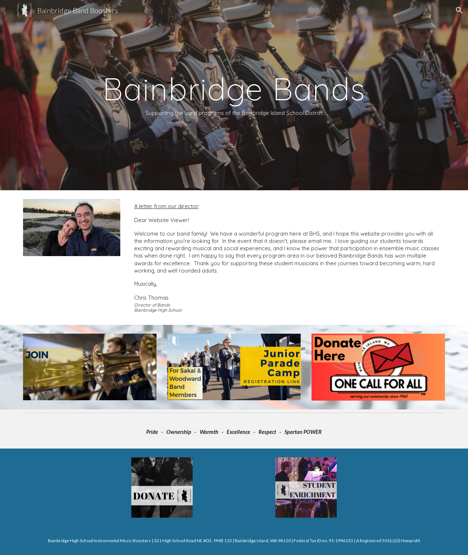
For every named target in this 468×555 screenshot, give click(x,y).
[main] (234, 95)
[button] (459, 10)
